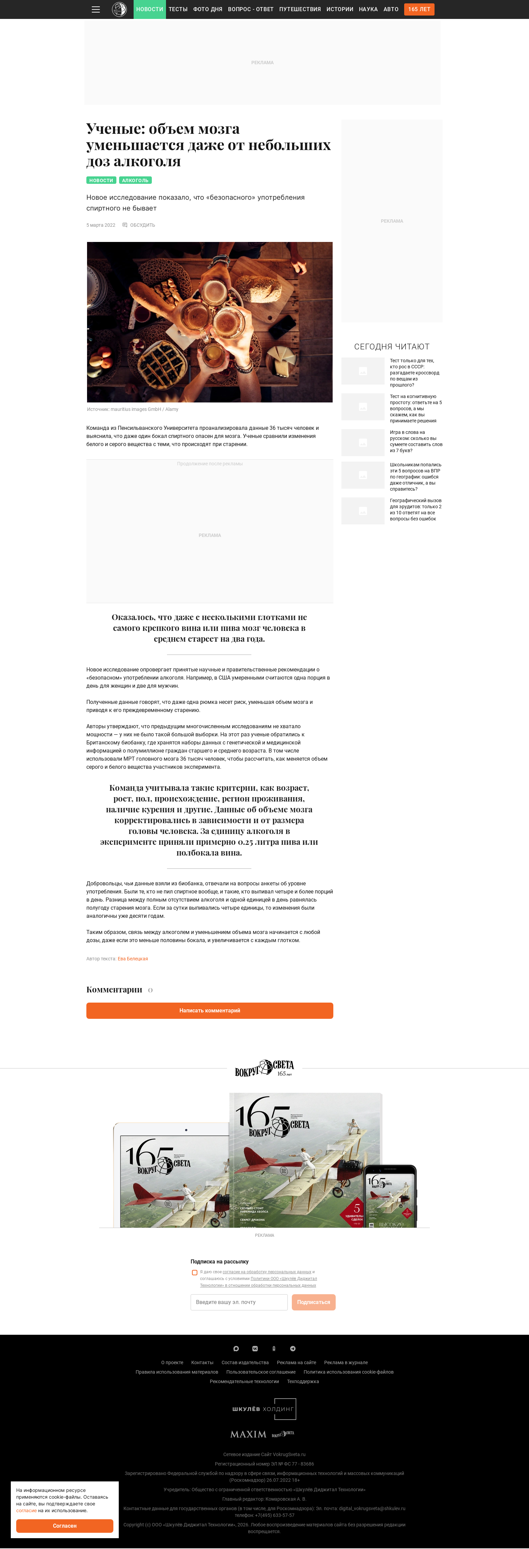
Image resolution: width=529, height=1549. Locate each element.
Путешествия (300, 9)
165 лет (419, 9)
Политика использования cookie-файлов (349, 1372)
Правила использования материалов (177, 1372)
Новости (149, 9)
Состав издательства (245, 1363)
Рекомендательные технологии (244, 1382)
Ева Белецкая (133, 959)
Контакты (202, 1363)
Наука (368, 9)
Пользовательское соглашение (261, 1372)
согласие (26, 1510)
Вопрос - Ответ (251, 9)
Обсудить (138, 225)
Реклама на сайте (296, 1363)
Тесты (178, 9)
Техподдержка (303, 1382)
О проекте (172, 1363)
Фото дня (208, 9)
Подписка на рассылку (220, 1262)
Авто (391, 9)
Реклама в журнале (346, 1363)
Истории (340, 9)
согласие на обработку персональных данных (267, 1272)
